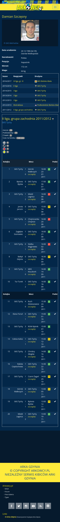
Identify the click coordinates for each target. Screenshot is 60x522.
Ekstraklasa (18, 105)
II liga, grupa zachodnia (23, 110)
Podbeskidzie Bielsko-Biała (48, 105)
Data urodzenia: (9, 50)
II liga (15, 86)
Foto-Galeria (9, 494)
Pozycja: (5, 61)
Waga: (4, 70)
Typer (7, 497)
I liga (15, 90)
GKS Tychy (41, 86)
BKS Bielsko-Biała (44, 81)
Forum (7, 492)
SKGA (7, 489)
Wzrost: (5, 66)
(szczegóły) (32, 174)
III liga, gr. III (18, 81)
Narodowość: (8, 57)
